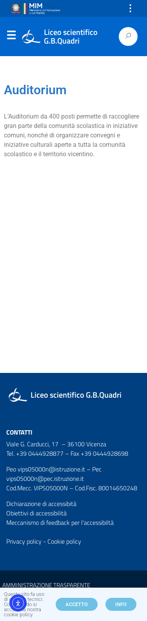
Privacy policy (24, 541)
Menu (11, 37)
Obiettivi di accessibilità (36, 513)
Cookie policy (64, 541)
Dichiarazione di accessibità (41, 503)
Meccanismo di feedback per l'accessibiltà (60, 522)
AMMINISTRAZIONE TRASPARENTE (46, 585)
